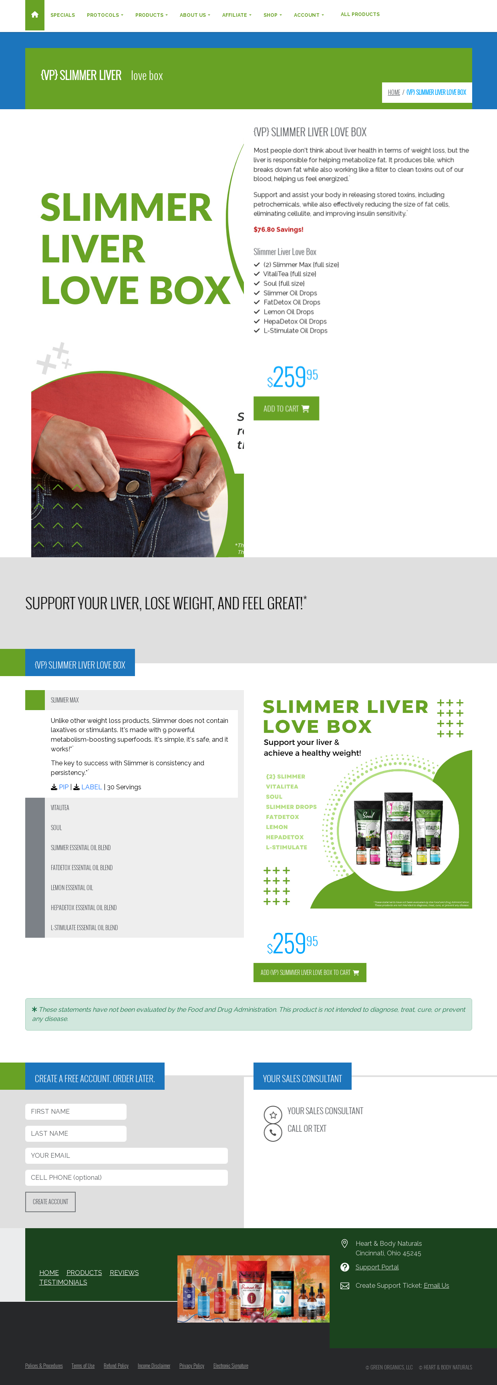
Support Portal (377, 1267)
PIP (63, 787)
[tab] (134, 700)
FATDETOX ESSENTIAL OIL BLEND (82, 867)
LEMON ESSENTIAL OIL (72, 887)
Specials (62, 15)
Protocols (103, 15)
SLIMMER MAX (65, 700)
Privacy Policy (192, 1366)
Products (149, 15)
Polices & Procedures (44, 1366)
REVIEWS (124, 1273)
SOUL (56, 827)
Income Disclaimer (154, 1366)
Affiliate (234, 15)
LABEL (91, 787)
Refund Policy (116, 1366)
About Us (193, 15)
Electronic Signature (231, 1366)
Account (307, 15)
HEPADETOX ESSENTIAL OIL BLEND (84, 907)
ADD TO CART (328, 371)
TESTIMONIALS (63, 1282)
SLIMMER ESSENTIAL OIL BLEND (81, 847)
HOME (394, 92)
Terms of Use (83, 1366)
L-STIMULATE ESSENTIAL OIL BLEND (84, 927)
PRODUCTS (84, 1273)
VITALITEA (60, 807)
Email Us (436, 1285)
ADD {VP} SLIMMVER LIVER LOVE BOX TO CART (310, 972)
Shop (271, 15)
